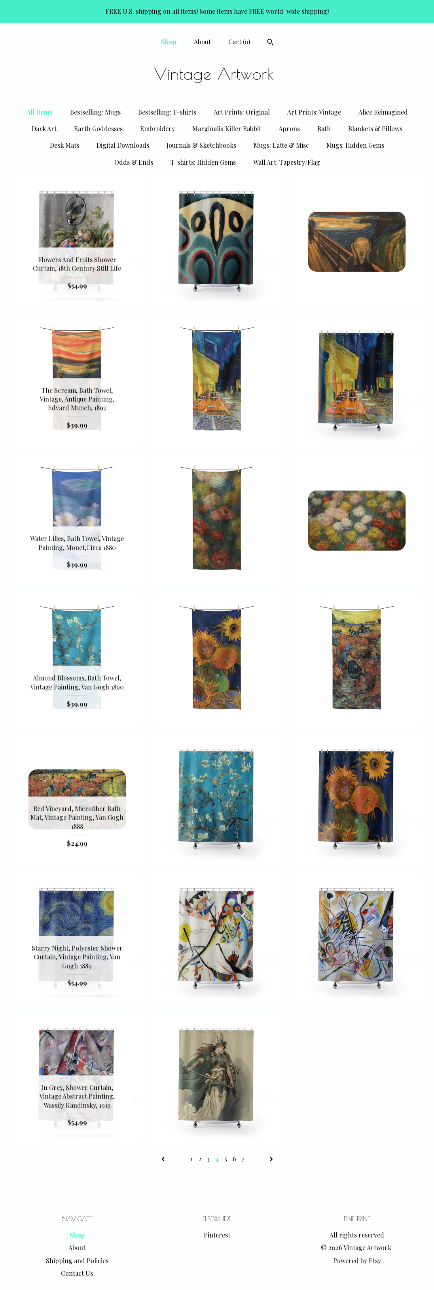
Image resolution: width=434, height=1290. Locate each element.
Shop (168, 42)
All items (40, 112)
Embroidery (157, 128)
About (202, 42)
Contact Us (77, 1273)
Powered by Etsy (357, 1260)
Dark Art (44, 128)
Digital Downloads (123, 145)
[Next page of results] (271, 1159)
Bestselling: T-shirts (167, 112)
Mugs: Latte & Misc (281, 145)
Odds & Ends (133, 162)
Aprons (289, 128)
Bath (324, 128)
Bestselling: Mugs (95, 112)
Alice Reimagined (383, 112)
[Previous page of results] (164, 1159)
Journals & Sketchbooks (201, 145)
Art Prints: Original (242, 112)
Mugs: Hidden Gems (355, 145)
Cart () (239, 42)
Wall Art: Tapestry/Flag (286, 162)
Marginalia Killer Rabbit (226, 128)
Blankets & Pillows (375, 128)
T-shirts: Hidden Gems (203, 162)
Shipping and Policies (77, 1260)
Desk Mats (64, 145)
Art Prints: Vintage (314, 112)
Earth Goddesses (98, 128)
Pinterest (217, 1235)
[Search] (270, 43)
